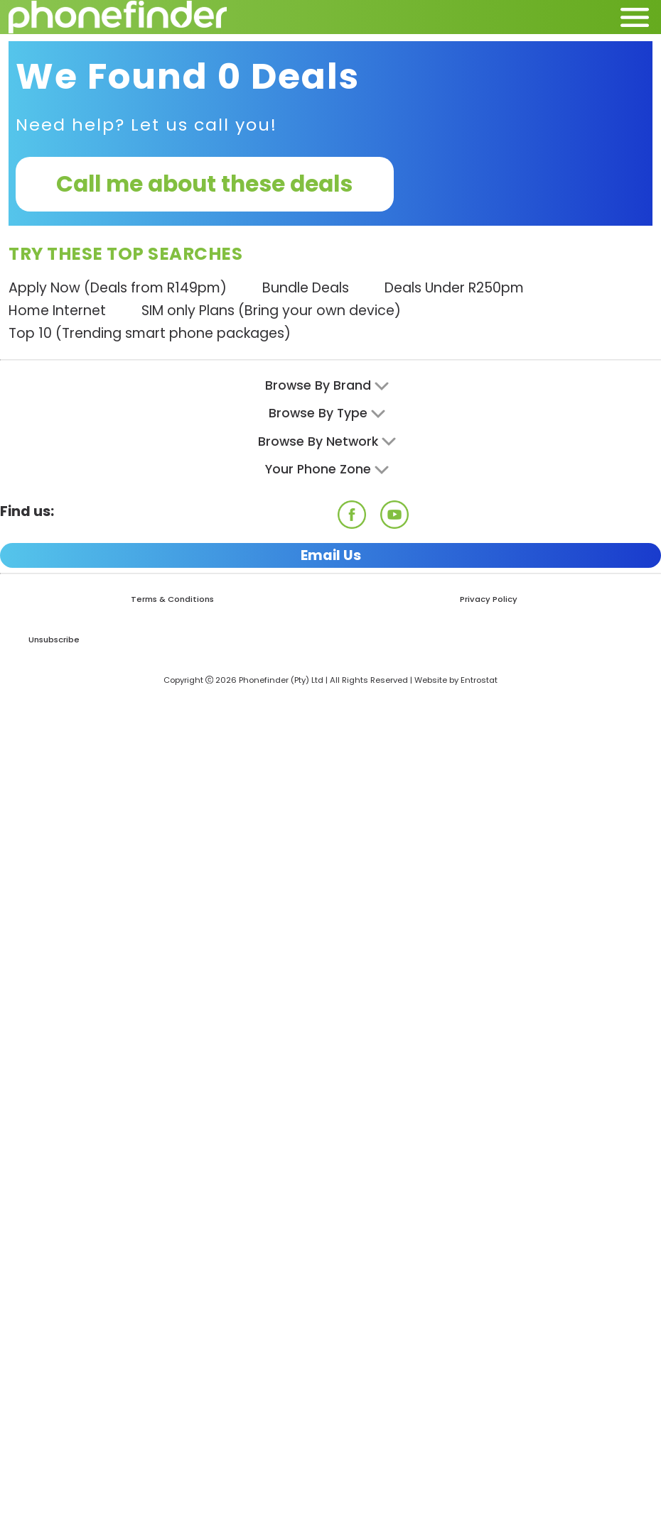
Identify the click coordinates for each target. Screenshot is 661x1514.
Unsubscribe (54, 639)
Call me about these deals (204, 183)
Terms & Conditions (172, 599)
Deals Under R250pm (454, 287)
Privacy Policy (488, 599)
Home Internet (57, 310)
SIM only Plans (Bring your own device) (271, 310)
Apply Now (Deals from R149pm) (118, 287)
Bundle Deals (305, 287)
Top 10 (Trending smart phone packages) (150, 333)
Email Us (331, 555)
